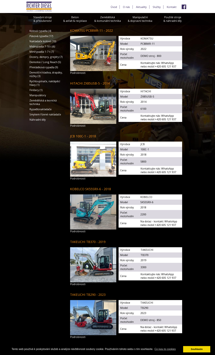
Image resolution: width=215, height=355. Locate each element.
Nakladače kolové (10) (42, 41)
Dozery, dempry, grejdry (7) (46, 57)
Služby (157, 7)
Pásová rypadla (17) (41, 36)
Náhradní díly (37, 119)
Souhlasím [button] (197, 349)
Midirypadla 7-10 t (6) (42, 46)
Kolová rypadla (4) (40, 31)
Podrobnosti (77, 73)
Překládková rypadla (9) (43, 67)
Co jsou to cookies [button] (165, 349)
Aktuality (141, 7)
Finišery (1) (36, 90)
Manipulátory (37, 95)
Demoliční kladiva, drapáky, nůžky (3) (46, 74)
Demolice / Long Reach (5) (45, 62)
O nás (126, 7)
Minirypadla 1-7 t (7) (41, 51)
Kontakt (171, 7)
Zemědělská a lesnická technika (43, 102)
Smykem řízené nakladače (45, 114)
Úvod (114, 7)
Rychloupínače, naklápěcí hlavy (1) (44, 83)
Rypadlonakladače (40, 109)
